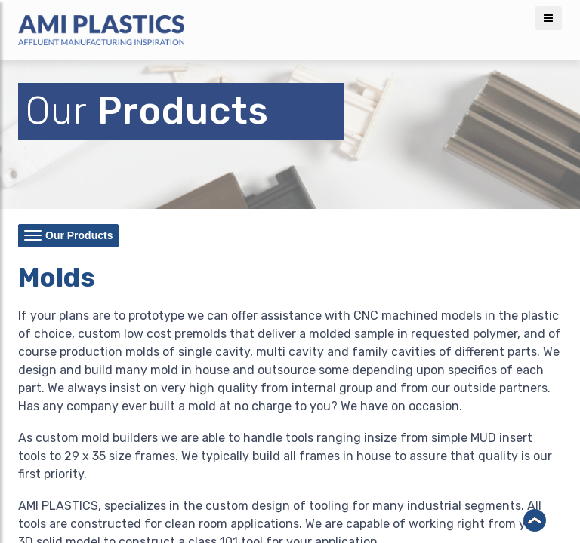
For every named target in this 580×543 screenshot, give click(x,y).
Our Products (68, 236)
